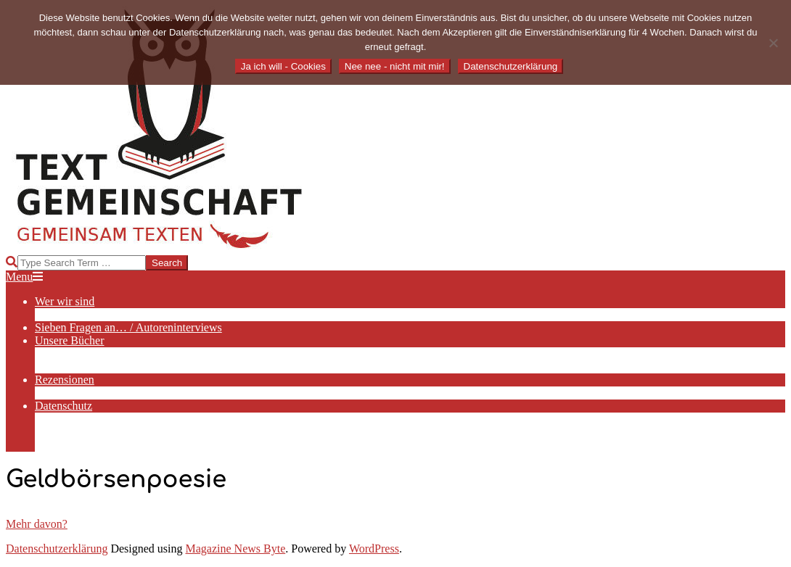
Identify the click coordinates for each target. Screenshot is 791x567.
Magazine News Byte (236, 548)
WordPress (374, 548)
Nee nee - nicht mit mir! (395, 66)
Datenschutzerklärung (56, 548)
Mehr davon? (36, 524)
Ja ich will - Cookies (283, 66)
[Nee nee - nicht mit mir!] (773, 43)
